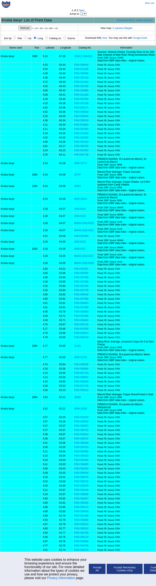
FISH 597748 (81, 154)
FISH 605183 (81, 417)
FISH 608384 (81, 368)
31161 (77, 345)
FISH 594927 (81, 498)
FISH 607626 (81, 286)
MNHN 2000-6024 (84, 230)
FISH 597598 (81, 277)
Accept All (97, 569)
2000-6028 (80, 241)
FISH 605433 (81, 337)
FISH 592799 (81, 532)
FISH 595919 (81, 120)
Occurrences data (125, 20)
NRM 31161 (80, 357)
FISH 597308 (81, 103)
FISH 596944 (81, 64)
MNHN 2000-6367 (84, 256)
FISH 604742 (81, 324)
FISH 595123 (81, 537)
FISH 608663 (81, 377)
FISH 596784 (81, 146)
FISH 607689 (81, 316)
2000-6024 (80, 208)
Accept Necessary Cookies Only (124, 569)
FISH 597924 (81, 150)
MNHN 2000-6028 (84, 263)
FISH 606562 (81, 421)
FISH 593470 (81, 549)
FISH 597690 (81, 236)
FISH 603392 (81, 137)
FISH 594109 (81, 490)
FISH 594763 (81, 447)
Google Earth (140, 37)
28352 (77, 186)
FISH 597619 (81, 141)
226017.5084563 (83, 56)
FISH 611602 (81, 133)
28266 (77, 397)
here (104, 37)
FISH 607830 (81, 328)
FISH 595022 (81, 528)
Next (82, 10)
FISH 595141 (81, 507)
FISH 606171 (81, 107)
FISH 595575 (81, 477)
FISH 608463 (81, 320)
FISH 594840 (81, 511)
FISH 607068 (81, 307)
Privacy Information (61, 578)
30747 (77, 174)
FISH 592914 (81, 434)
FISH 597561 (81, 268)
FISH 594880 (81, 451)
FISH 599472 (81, 438)
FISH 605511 (81, 333)
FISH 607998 (81, 298)
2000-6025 (80, 216)
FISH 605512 (81, 390)
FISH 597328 (81, 77)
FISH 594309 (81, 460)
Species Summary (144, 20)
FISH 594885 (81, 520)
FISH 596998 (81, 73)
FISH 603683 (81, 124)
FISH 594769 (81, 545)
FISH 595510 (81, 524)
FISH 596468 (81, 442)
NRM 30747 (80, 163)
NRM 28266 (80, 408)
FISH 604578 (81, 485)
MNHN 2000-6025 (84, 223)
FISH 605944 (81, 116)
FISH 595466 (81, 502)
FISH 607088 (81, 281)
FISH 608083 (81, 311)
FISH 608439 (81, 294)
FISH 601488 (81, 515)
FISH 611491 (81, 82)
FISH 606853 (81, 303)
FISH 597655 (81, 273)
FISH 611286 (81, 69)
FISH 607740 (81, 385)
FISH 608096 (81, 364)
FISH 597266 (81, 86)
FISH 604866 (81, 90)
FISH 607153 (81, 373)
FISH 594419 (81, 455)
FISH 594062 (81, 464)
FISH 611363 (81, 94)
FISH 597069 (81, 99)
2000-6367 (80, 248)
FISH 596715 (81, 430)
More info (149, 3)
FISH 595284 (81, 472)
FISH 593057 (81, 425)
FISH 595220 (81, 481)
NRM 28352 (80, 199)
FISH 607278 (81, 290)
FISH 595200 (81, 468)
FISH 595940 (81, 111)
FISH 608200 (81, 381)
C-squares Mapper (122, 28)
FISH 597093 (81, 129)
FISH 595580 (81, 494)
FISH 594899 (81, 541)
